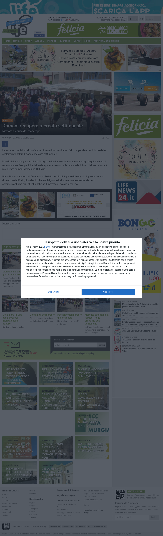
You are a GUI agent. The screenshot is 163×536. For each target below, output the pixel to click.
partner (47, 247)
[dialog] (81, 268)
